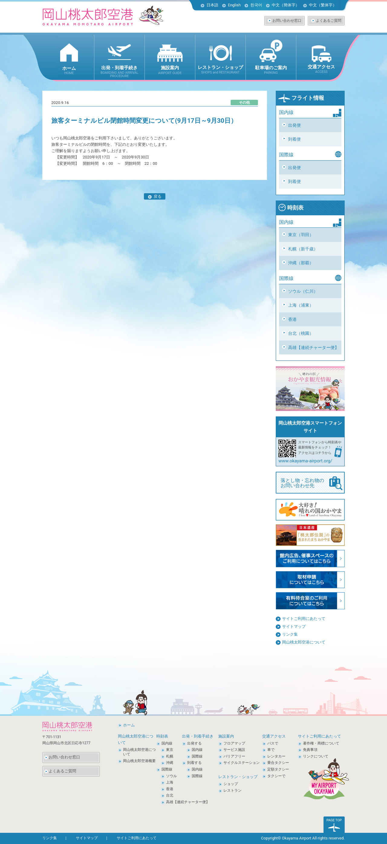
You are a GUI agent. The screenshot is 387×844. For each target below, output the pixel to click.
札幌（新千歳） (303, 248)
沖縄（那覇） (301, 262)
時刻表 (291, 207)
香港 (292, 319)
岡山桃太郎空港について (303, 642)
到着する (194, 763)
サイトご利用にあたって (303, 618)
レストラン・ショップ (238, 776)
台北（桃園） (301, 333)
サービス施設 (234, 750)
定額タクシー (278, 769)
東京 (169, 750)
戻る (154, 196)
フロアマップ (234, 743)
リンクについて (315, 756)
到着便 (294, 139)
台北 (169, 795)
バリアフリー (234, 756)
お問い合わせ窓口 (286, 20)
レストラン (232, 790)
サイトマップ (294, 626)
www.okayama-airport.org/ (305, 461)
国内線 (166, 743)
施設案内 (226, 736)
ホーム (129, 725)
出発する (194, 743)
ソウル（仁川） (303, 291)
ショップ (230, 784)
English (234, 5)
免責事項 (310, 750)
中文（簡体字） (285, 5)
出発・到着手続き (197, 736)
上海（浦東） (301, 305)
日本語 (212, 5)
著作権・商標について (321, 743)
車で (271, 750)
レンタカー (276, 756)
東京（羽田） (301, 234)
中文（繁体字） (323, 5)
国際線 (166, 769)
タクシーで (276, 776)
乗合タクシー (278, 763)
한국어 (256, 5)
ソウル (171, 776)
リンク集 (290, 634)
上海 (169, 782)
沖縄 (169, 763)
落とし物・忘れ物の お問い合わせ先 (312, 483)
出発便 (294, 125)
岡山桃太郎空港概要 (139, 761)
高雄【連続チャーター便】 (313, 347)
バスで (272, 743)
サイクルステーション (241, 763)
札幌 (169, 756)
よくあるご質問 (328, 20)
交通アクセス (274, 736)
